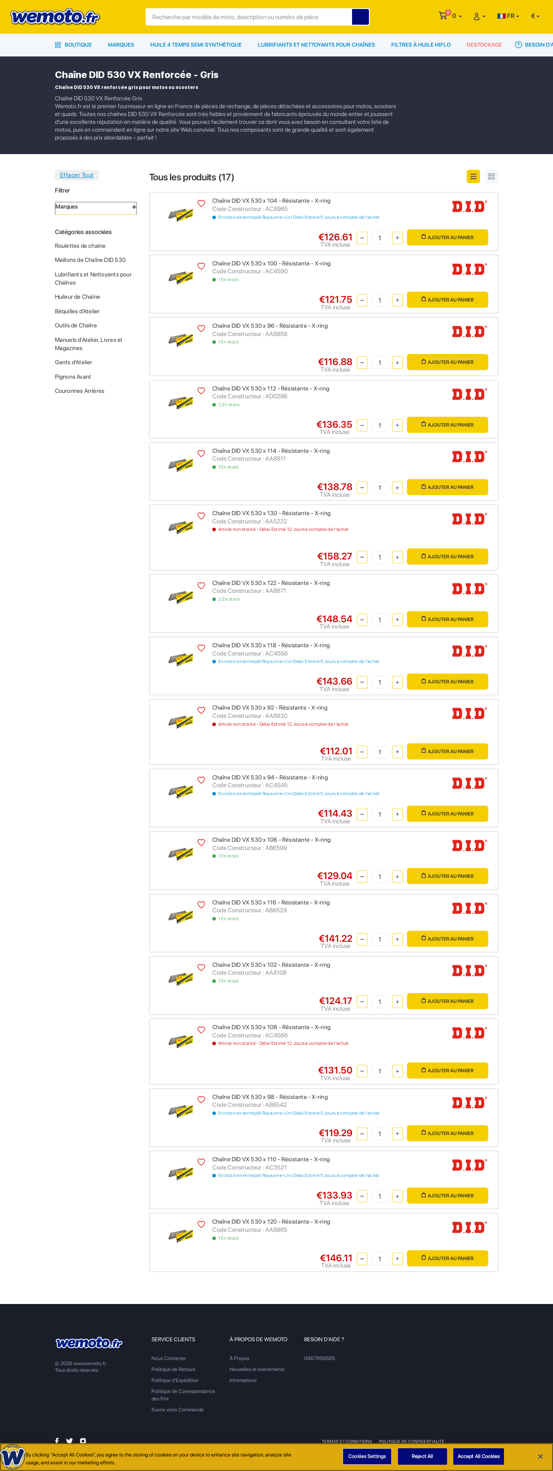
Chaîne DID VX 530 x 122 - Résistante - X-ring (271, 583)
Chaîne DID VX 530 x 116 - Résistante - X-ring (271, 902)
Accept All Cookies (479, 1460)
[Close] (540, 1460)
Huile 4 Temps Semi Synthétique (196, 45)
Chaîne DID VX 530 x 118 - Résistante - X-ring (271, 645)
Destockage (484, 45)
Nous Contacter (168, 1358)
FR (506, 16)
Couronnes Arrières (80, 390)
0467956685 (319, 1358)
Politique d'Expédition (175, 1380)
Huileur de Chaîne (77, 296)
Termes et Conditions (347, 1441)
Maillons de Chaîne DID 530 (90, 259)
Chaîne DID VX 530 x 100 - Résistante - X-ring (271, 263)
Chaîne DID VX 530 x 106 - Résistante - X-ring (271, 839)
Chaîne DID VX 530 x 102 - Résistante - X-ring (271, 964)
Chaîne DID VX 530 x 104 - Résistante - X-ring (271, 200)
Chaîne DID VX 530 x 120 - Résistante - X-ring (271, 1221)
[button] (457, 16)
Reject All (422, 1460)
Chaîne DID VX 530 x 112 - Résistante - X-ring (270, 388)
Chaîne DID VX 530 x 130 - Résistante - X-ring (271, 513)
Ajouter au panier (448, 237)
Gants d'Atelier (74, 362)
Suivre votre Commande (177, 1410)
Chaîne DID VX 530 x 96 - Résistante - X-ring (270, 325)
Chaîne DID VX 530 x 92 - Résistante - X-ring (269, 707)
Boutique (73, 45)
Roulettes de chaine (80, 245)
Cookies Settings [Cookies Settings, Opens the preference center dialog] (367, 1460)
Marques (121, 45)
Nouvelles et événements (257, 1369)
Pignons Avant (73, 376)
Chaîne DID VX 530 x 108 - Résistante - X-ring (271, 1027)
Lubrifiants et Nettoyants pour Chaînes (316, 45)
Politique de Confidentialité (412, 1441)
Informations (243, 1380)
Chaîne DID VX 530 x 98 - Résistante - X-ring (270, 1097)
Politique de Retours (173, 1369)
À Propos (239, 1358)
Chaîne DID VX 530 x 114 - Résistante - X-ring (271, 450)
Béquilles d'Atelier (77, 311)
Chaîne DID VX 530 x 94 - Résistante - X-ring (270, 777)
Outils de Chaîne (76, 325)
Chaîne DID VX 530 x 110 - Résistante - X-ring (271, 1159)
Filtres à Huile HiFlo (421, 45)
